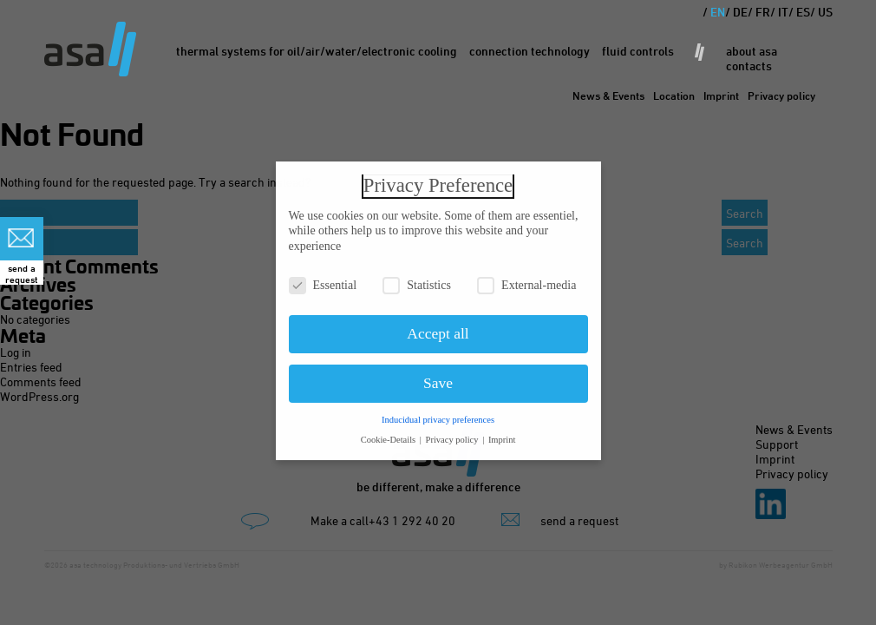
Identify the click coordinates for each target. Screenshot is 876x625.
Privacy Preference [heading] (438, 180)
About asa (751, 50)
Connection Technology (529, 50)
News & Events (608, 95)
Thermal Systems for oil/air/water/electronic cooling (316, 50)
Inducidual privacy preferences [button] (438, 413)
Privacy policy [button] (453, 433)
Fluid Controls (638, 50)
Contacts (749, 65)
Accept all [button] (437, 328)
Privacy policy (781, 95)
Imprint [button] (502, 433)
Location (674, 95)
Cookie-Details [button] (389, 433)
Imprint (721, 95)
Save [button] (438, 377)
